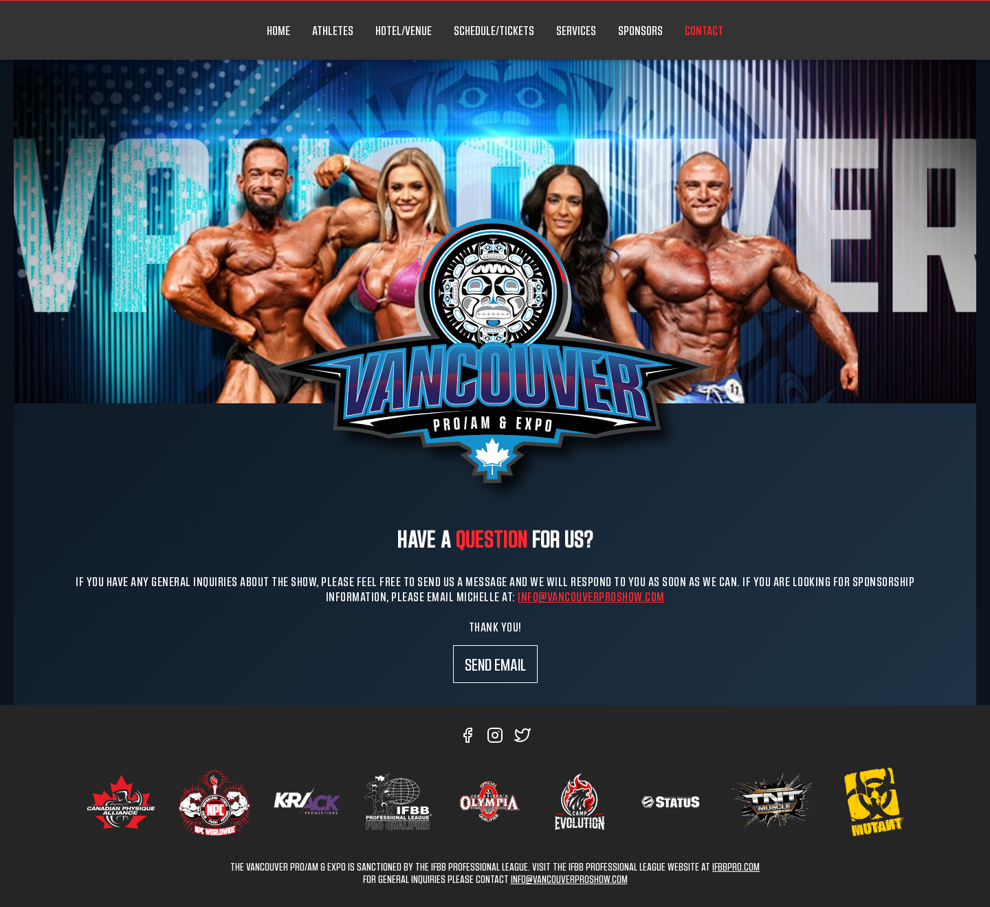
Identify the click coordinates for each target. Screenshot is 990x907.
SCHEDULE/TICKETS (494, 30)
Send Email (495, 664)
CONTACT (704, 30)
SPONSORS (640, 30)
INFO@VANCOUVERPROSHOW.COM (569, 879)
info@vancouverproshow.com (591, 596)
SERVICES (576, 30)
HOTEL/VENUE (403, 30)
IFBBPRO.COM (736, 866)
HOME (278, 30)
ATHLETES (332, 30)
